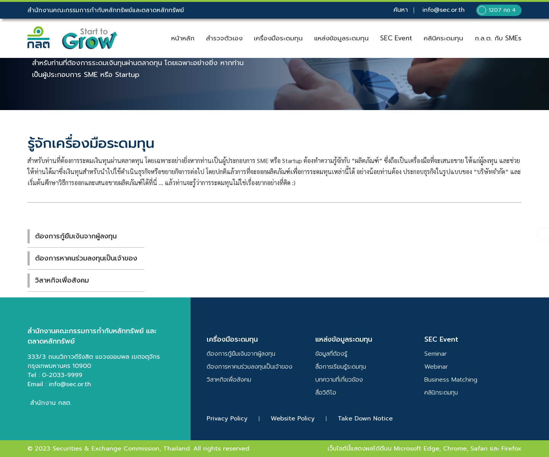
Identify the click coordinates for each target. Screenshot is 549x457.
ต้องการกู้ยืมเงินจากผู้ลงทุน (76, 236)
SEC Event (396, 38)
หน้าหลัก (182, 38)
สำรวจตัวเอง (224, 38)
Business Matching (450, 379)
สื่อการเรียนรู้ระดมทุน (340, 366)
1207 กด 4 (496, 10)
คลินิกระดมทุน (441, 392)
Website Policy (293, 418)
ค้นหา (400, 10)
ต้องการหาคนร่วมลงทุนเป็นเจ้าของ (86, 258)
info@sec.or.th (443, 10)
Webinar (436, 366)
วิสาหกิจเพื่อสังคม (62, 280)
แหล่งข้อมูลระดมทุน (341, 38)
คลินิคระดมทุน (443, 38)
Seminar (435, 353)
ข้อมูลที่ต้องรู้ (331, 353)
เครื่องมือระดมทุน (278, 38)
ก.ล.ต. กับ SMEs (498, 38)
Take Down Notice (365, 418)
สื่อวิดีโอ (325, 392)
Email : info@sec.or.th (59, 384)
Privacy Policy (227, 418)
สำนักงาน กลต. (50, 402)
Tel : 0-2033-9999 (54, 375)
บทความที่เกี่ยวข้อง (339, 379)
